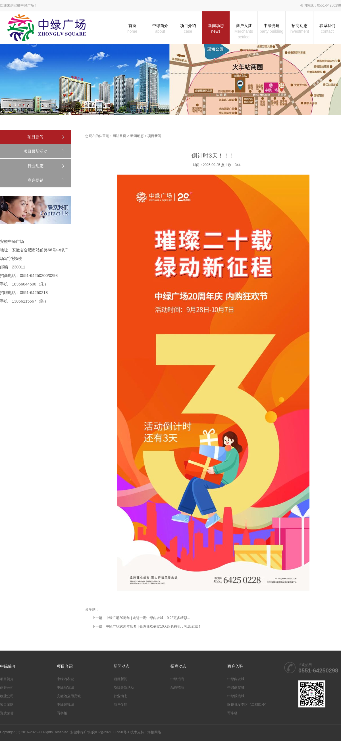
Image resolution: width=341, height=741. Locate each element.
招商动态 (299, 28)
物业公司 (7, 696)
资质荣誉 (7, 713)
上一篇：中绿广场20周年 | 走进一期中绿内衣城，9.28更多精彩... (141, 618)
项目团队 (7, 705)
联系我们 (327, 28)
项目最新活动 (35, 151)
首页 (132, 28)
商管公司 (7, 688)
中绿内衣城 (65, 679)
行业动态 (35, 165)
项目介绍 (188, 28)
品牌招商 (177, 688)
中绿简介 (160, 28)
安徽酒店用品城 (69, 696)
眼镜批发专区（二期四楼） (247, 705)
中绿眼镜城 (65, 705)
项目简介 (7, 679)
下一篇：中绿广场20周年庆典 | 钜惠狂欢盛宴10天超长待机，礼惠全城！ (146, 626)
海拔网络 (154, 732)
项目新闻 (35, 136)
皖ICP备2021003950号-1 (110, 732)
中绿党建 (271, 28)
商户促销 (35, 180)
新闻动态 (216, 28)
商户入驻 (243, 31)
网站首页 (119, 136)
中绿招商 (177, 679)
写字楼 (62, 713)
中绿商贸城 (65, 688)
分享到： (92, 609)
